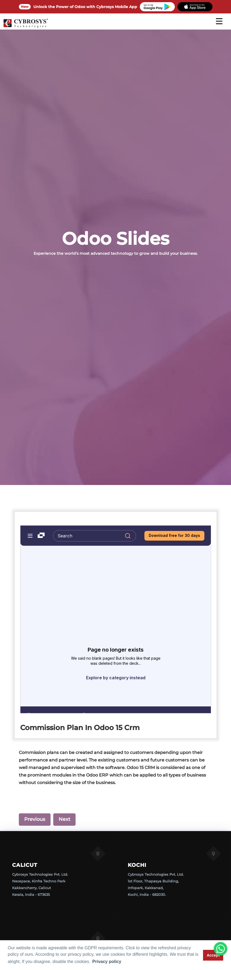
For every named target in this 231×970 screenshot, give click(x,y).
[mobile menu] (219, 21)
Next (64, 819)
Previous (34, 819)
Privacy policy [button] (106, 961)
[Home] (25, 26)
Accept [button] (213, 955)
